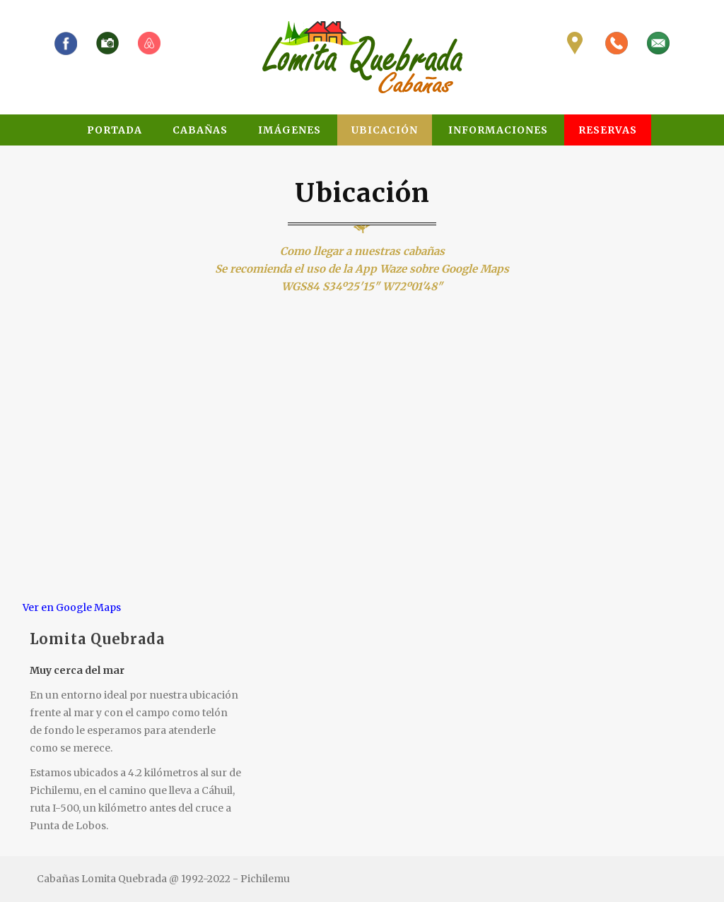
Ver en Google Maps (72, 607)
